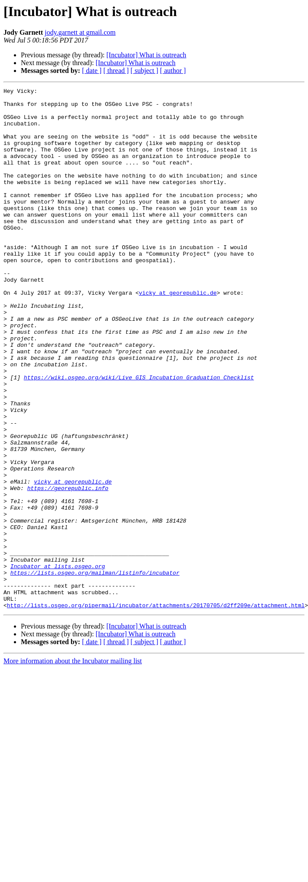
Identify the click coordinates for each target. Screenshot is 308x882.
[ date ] (92, 70)
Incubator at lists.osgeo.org (57, 662)
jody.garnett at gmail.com (80, 32)
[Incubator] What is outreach (146, 55)
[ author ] (173, 70)
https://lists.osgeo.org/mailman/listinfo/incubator (95, 670)
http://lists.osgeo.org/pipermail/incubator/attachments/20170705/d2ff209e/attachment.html (156, 709)
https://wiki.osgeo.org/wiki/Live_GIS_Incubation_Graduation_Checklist (139, 436)
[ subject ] (144, 70)
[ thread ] (116, 70)
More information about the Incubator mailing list (72, 765)
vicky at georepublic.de (177, 334)
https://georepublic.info (67, 569)
